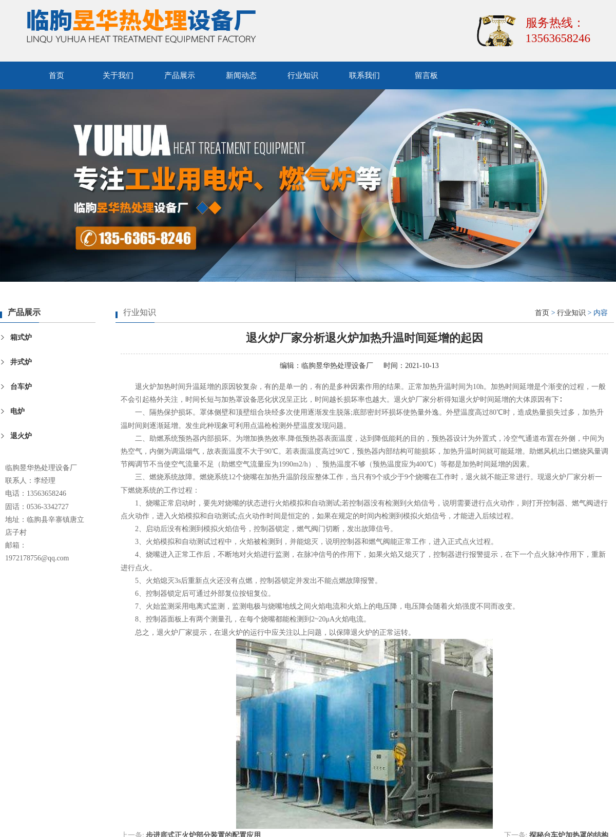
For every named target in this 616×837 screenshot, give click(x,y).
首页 (56, 75)
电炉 (17, 411)
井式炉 (21, 362)
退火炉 (21, 436)
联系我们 (364, 75)
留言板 (426, 75)
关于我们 (118, 75)
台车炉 (21, 387)
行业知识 (302, 75)
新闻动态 (241, 75)
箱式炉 (21, 337)
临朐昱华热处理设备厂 (337, 365)
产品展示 (179, 75)
